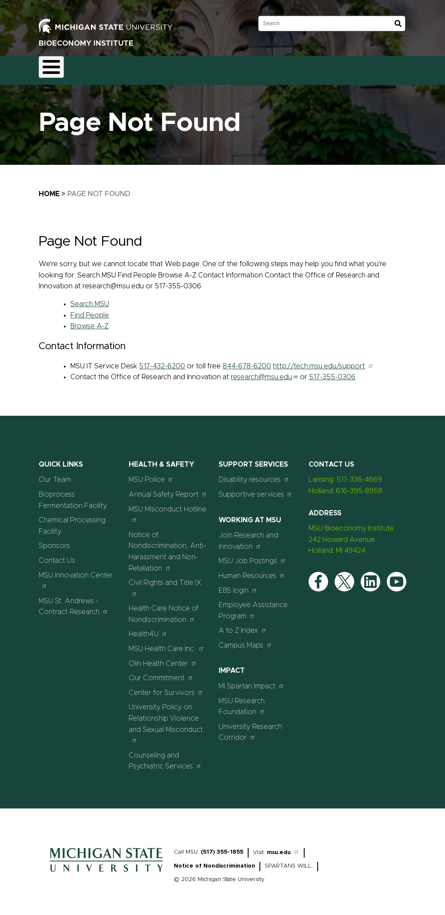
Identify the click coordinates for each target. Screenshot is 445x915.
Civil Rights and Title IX (165, 582)
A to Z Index (243, 625)
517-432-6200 (162, 360)
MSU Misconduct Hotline (167, 509)
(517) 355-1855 (222, 847)
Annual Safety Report (168, 489)
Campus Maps (245, 640)
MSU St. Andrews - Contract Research (73, 601)
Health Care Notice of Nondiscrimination (164, 609)
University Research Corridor (250, 727)
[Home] (106, 868)
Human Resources (252, 570)
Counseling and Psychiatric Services (165, 756)
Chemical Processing (168, 68)
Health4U (148, 629)
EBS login (238, 585)
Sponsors (273, 68)
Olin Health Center (163, 658)
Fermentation (101, 68)
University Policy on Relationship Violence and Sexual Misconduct (166, 718)
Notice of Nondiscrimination (214, 861)
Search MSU (89, 298)
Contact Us (319, 68)
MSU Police (151, 474)
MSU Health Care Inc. (166, 643)
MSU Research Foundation (242, 701)
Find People (89, 310)
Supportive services (255, 489)
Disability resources (254, 474)
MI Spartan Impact (251, 681)
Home (56, 68)
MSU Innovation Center (76, 575)
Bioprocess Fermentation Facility (73, 495)
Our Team (229, 68)
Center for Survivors (166, 687)
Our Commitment (161, 673)
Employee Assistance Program (253, 606)
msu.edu (283, 847)
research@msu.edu (264, 372)
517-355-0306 (332, 372)
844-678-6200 (246, 360)
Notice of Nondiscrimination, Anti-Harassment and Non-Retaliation (167, 546)
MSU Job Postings (252, 556)
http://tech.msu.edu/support (323, 360)
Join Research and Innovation (248, 536)
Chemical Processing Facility (72, 521)
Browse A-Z (89, 321)
